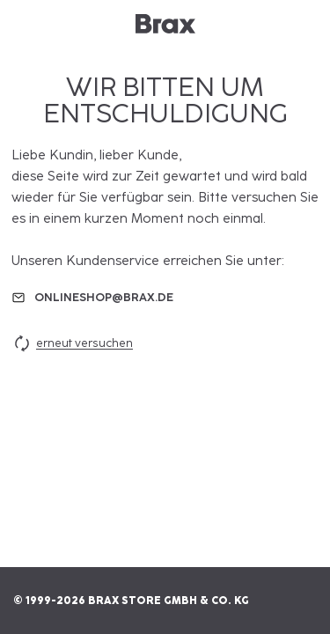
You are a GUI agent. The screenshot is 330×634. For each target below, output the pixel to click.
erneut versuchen (72, 343)
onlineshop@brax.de (103, 297)
